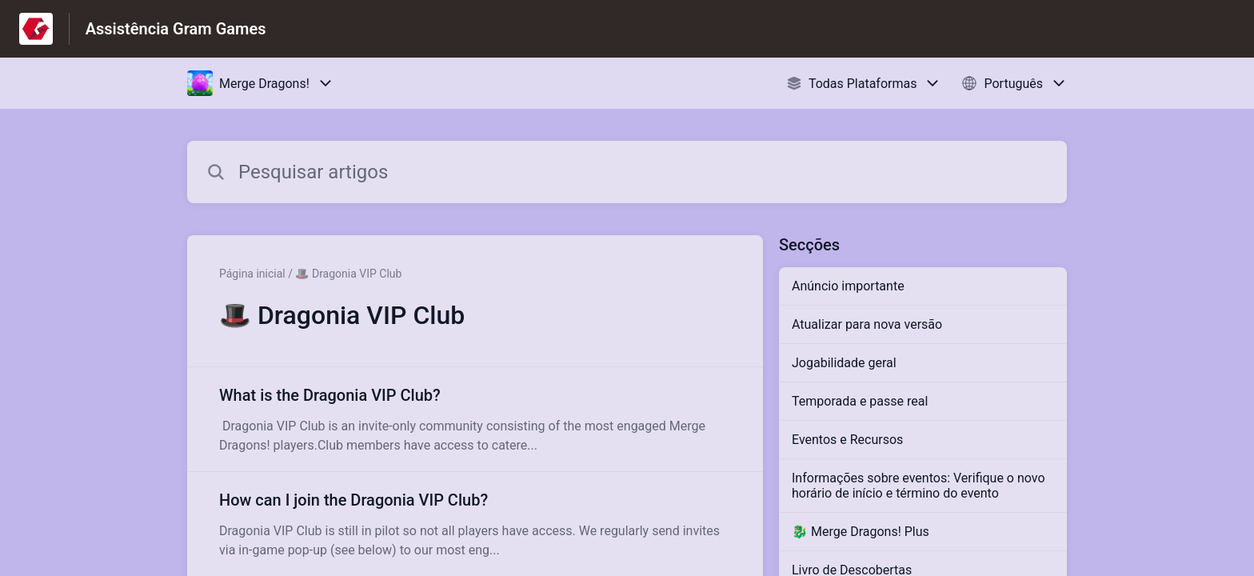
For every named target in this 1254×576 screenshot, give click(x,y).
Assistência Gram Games (176, 28)
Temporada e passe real (860, 401)
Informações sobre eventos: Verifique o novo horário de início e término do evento (918, 485)
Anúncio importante (848, 286)
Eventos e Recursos (847, 439)
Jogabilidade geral (844, 362)
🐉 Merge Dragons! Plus (860, 531)
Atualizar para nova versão (867, 324)
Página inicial (252, 273)
